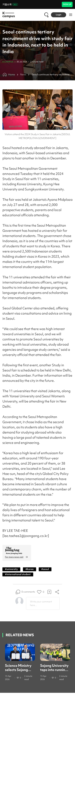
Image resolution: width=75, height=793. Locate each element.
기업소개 (10, 4)
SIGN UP (67, 4)
